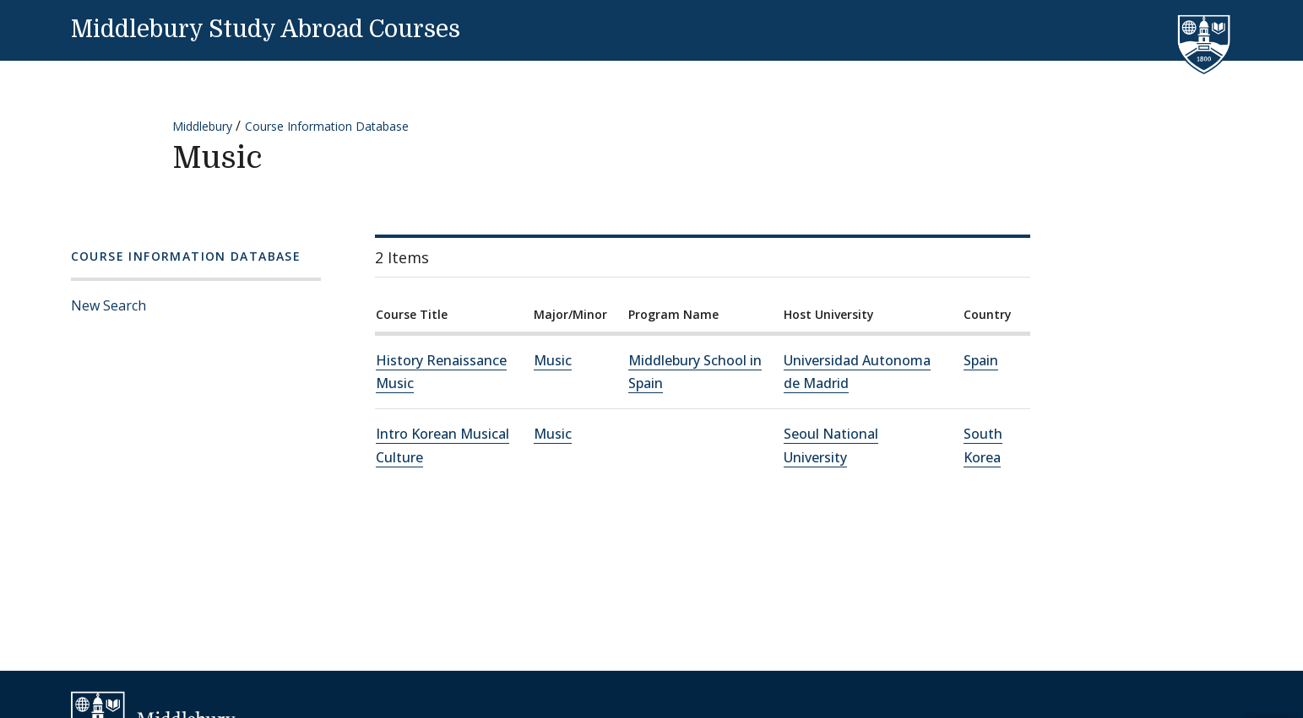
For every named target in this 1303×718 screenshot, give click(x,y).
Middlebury (202, 126)
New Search (108, 305)
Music (553, 360)
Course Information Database (327, 126)
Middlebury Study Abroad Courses (265, 29)
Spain (981, 360)
